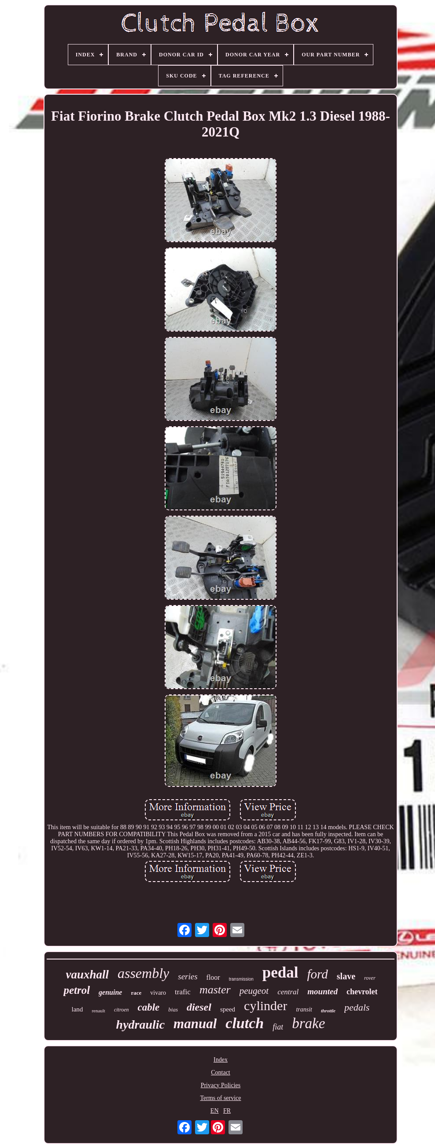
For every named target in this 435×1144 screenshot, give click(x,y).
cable (148, 1007)
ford (317, 974)
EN (214, 1110)
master (215, 989)
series (187, 976)
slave (346, 976)
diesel (199, 1007)
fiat (278, 1026)
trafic (183, 992)
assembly (143, 973)
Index (221, 1059)
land (77, 1009)
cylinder (265, 1005)
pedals (356, 1007)
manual (195, 1023)
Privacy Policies (221, 1085)
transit (304, 1009)
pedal (280, 972)
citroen (121, 1010)
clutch (244, 1023)
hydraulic (140, 1024)
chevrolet (362, 991)
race (136, 992)
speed (227, 1009)
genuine (110, 992)
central (288, 992)
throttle (328, 1010)
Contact (220, 1072)
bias (173, 1009)
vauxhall (87, 974)
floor (213, 977)
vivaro (158, 992)
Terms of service (220, 1098)
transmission (241, 979)
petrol (76, 990)
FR (227, 1110)
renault (98, 1010)
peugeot (254, 990)
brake (308, 1023)
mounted (322, 991)
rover (370, 978)
